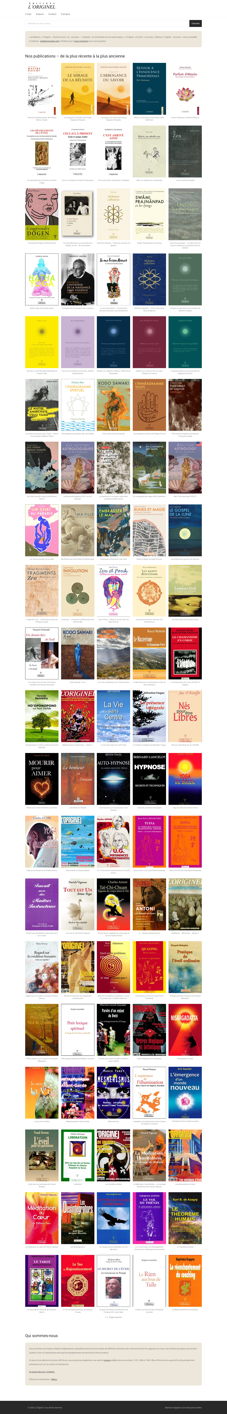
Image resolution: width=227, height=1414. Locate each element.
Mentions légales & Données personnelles (183, 1407)
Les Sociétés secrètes (113, 1184)
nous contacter (81, 41)
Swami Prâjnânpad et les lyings (149, 243)
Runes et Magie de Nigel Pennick (149, 559)
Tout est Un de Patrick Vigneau (78, 933)
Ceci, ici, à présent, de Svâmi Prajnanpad (77, 180)
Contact (52, 14)
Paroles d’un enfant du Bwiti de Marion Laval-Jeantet (113, 1060)
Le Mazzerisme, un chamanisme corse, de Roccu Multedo (149, 683)
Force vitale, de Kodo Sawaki (113, 434)
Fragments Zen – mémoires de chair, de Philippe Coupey (41, 621)
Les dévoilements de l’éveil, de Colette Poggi (41, 181)
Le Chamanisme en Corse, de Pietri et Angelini (185, 683)
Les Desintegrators (78, 1247)
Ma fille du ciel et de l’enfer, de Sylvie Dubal (77, 559)
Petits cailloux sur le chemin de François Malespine (42, 1060)
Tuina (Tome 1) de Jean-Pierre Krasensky (149, 870)
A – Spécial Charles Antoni (149, 933)
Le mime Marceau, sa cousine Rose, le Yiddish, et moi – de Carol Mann (77, 244)
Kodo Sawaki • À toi (77, 682)
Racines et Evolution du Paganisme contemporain (77, 997)
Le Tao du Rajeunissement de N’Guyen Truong (78, 1311)
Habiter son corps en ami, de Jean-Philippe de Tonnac (149, 372)
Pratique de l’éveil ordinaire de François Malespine (185, 997)
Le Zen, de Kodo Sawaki (185, 180)
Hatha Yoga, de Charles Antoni (42, 308)
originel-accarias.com (49, 41)
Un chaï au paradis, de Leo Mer (42, 559)
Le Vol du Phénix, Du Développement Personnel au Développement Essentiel (149, 1248)
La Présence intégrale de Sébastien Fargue (149, 745)
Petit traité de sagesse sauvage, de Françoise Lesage (185, 435)
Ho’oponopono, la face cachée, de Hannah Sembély (41, 746)
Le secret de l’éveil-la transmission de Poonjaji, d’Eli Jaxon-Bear (113, 1311)
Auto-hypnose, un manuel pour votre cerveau (113, 809)
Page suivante (115, 1317)
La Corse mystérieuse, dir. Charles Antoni (113, 682)
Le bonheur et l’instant (77, 808)
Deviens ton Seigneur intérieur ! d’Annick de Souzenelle (113, 372)
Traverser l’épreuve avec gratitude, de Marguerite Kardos (185, 372)
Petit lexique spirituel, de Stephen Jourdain (77, 1059)
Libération (78, 1184)
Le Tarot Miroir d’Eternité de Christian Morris (42, 1311)
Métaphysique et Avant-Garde (77, 1122)
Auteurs (40, 14)
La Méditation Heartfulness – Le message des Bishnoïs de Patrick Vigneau (149, 1185)
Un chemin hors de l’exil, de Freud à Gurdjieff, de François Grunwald (42, 683)
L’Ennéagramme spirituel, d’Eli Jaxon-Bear (77, 434)
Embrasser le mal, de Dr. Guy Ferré (113, 559)
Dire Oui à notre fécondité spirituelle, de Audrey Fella (42, 372)
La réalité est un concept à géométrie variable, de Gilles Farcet (113, 497)
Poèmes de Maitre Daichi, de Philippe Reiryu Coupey (42, 119)
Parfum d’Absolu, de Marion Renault (185, 118)
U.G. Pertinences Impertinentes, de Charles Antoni (113, 871)
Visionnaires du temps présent (78, 870)
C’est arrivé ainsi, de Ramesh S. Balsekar (113, 180)
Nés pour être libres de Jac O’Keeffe (185, 745)
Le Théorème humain (185, 1247)
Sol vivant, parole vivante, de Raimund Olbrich (42, 497)
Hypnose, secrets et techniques (149, 808)
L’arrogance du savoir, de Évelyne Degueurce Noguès (113, 119)
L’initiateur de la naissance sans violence (78, 308)
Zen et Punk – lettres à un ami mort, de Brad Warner (113, 621)
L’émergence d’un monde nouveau (185, 1121)
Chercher (196, 23)
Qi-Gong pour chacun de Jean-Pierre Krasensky (149, 997)
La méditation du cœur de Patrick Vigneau (41, 1247)
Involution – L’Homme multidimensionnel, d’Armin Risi (77, 621)
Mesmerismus (113, 1122)
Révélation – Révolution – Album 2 (185, 933)
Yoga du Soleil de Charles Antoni (185, 808)
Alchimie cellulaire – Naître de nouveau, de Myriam (113, 244)
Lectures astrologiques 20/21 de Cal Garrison (78, 497)
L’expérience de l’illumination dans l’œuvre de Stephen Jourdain (149, 1123)
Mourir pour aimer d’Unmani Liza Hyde (42, 808)
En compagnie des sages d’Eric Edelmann (149, 496)
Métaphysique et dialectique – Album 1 (77, 745)
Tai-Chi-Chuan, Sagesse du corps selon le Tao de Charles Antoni (113, 934)
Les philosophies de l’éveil (185, 1184)
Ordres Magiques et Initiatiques (149, 1059)
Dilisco (54, 1379)
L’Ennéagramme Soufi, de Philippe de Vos (149, 434)
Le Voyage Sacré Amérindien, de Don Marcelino (113, 1248)
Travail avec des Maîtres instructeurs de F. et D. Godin (42, 934)
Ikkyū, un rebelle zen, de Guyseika (149, 180)
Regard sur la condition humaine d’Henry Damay (42, 997)
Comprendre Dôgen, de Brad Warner (42, 243)
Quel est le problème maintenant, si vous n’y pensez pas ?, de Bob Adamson (113, 997)
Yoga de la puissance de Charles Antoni (41, 870)
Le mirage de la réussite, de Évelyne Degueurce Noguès (77, 119)
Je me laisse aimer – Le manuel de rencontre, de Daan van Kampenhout (113, 309)
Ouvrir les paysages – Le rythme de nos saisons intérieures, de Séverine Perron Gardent (185, 245)
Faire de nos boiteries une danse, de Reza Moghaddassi (78, 372)
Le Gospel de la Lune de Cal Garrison (185, 559)
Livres (28, 14)
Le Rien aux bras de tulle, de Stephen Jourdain (149, 1311)
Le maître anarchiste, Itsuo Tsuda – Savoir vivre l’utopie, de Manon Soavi (41, 435)
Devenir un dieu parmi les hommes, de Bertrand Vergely (185, 309)
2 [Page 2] (107, 1317)
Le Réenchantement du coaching (185, 1310)
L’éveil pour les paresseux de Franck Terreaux (42, 1185)
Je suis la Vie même (42, 1122)
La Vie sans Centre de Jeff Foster (113, 745)
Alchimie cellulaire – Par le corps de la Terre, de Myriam (149, 309)
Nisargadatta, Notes (185, 1059)
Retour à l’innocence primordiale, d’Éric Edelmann (149, 119)
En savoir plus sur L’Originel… (42, 1372)
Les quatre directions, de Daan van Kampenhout (149, 621)
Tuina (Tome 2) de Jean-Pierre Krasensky (185, 870)
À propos (65, 14)
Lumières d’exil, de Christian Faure (185, 620)
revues (107, 1360)
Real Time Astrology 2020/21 (185, 496)
